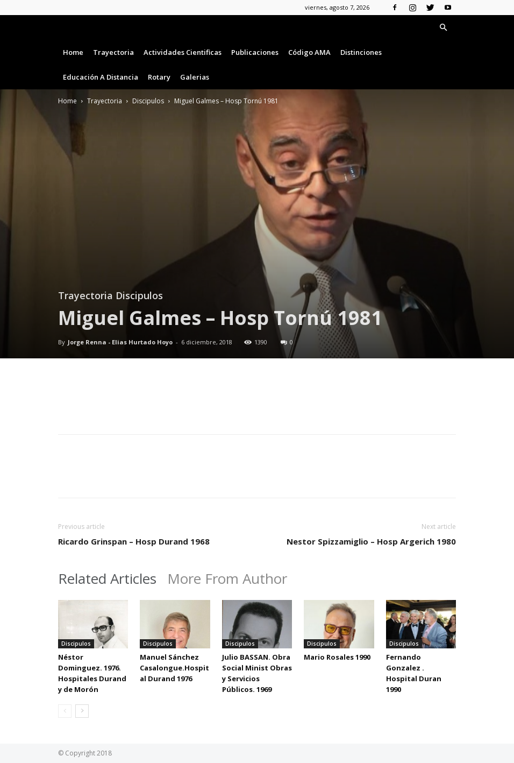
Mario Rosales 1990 (337, 657)
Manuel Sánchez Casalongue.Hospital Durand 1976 (174, 667)
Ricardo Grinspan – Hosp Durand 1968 (134, 541)
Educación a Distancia (100, 77)
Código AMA (309, 52)
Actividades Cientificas (183, 52)
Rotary (159, 77)
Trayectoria (113, 52)
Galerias (194, 77)
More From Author (227, 578)
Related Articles (107, 578)
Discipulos (148, 100)
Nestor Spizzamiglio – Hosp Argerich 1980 (371, 541)
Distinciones (361, 52)
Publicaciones (255, 52)
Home (73, 52)
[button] (443, 28)
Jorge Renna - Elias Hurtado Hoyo (120, 342)
